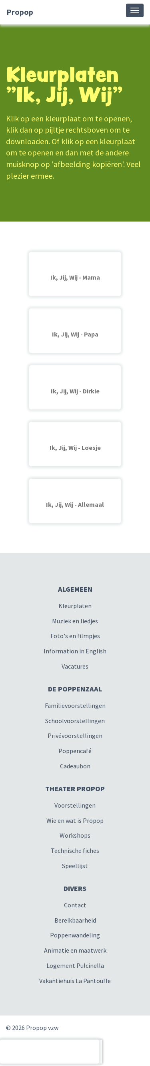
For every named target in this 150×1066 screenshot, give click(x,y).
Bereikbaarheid (75, 920)
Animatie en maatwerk (75, 950)
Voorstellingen (75, 805)
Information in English (75, 651)
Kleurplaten (75, 606)
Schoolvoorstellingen (75, 721)
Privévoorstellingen (75, 735)
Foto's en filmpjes (75, 636)
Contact (75, 905)
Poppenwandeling (75, 935)
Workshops (75, 835)
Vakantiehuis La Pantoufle (75, 981)
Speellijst (75, 866)
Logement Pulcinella (75, 965)
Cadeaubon (75, 766)
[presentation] (49, 1052)
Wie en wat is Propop (75, 820)
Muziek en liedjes (75, 621)
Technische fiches (75, 850)
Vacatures (75, 666)
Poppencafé (75, 751)
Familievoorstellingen (75, 705)
